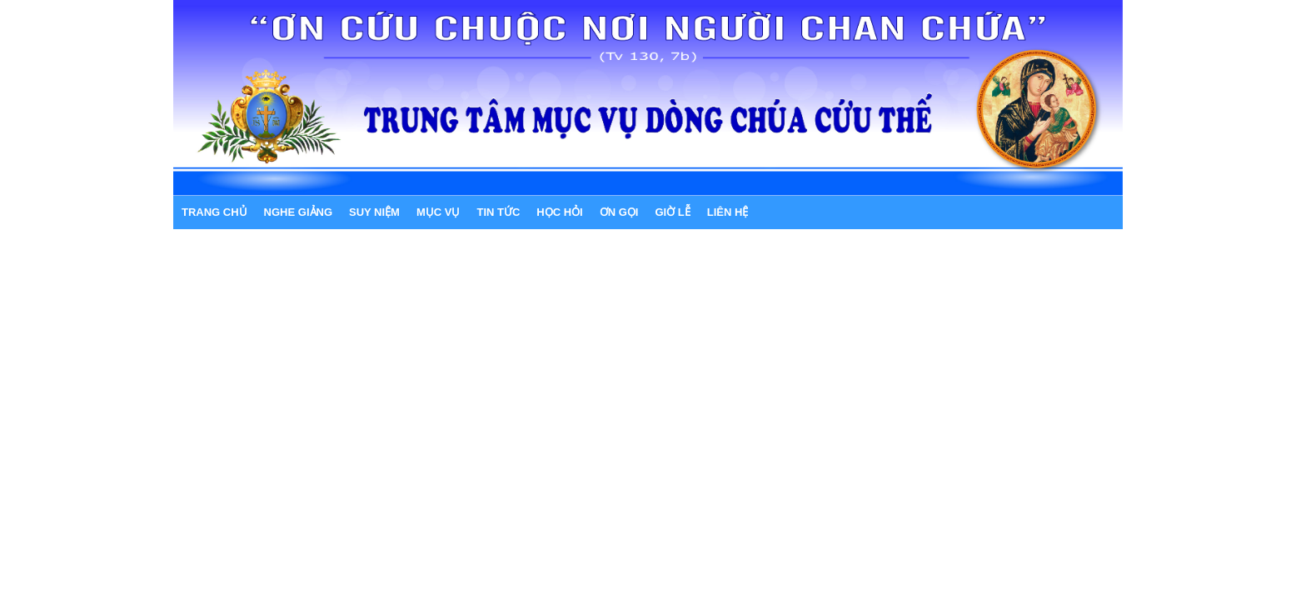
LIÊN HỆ (728, 212)
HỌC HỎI (559, 212)
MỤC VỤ (438, 212)
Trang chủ (214, 212)
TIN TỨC (498, 212)
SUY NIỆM (374, 212)
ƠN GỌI (619, 212)
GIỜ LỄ (672, 212)
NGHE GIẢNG (298, 212)
